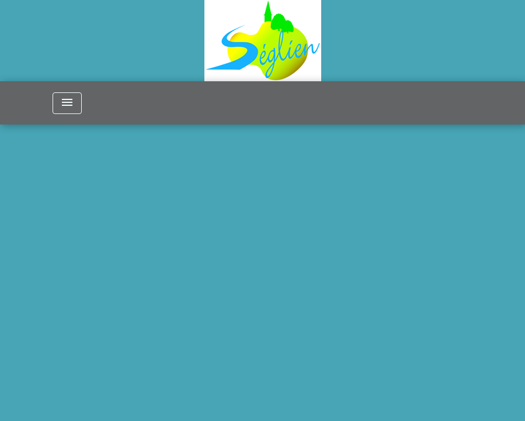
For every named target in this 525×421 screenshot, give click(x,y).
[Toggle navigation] (67, 103)
